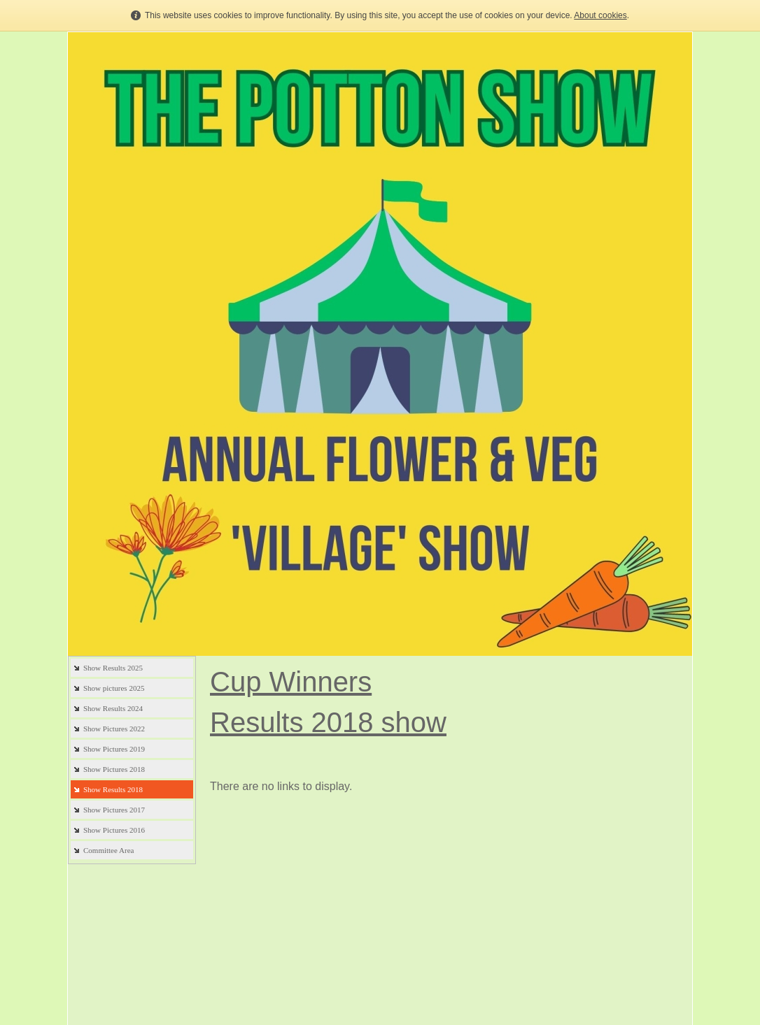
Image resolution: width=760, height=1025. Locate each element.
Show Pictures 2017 (114, 809)
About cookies (600, 15)
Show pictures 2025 (113, 688)
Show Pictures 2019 (114, 749)
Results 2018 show (328, 722)
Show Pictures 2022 (114, 728)
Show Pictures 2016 (114, 830)
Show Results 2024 (113, 708)
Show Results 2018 (113, 789)
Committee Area (108, 850)
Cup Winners (291, 681)
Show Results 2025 (113, 668)
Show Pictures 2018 (114, 769)
